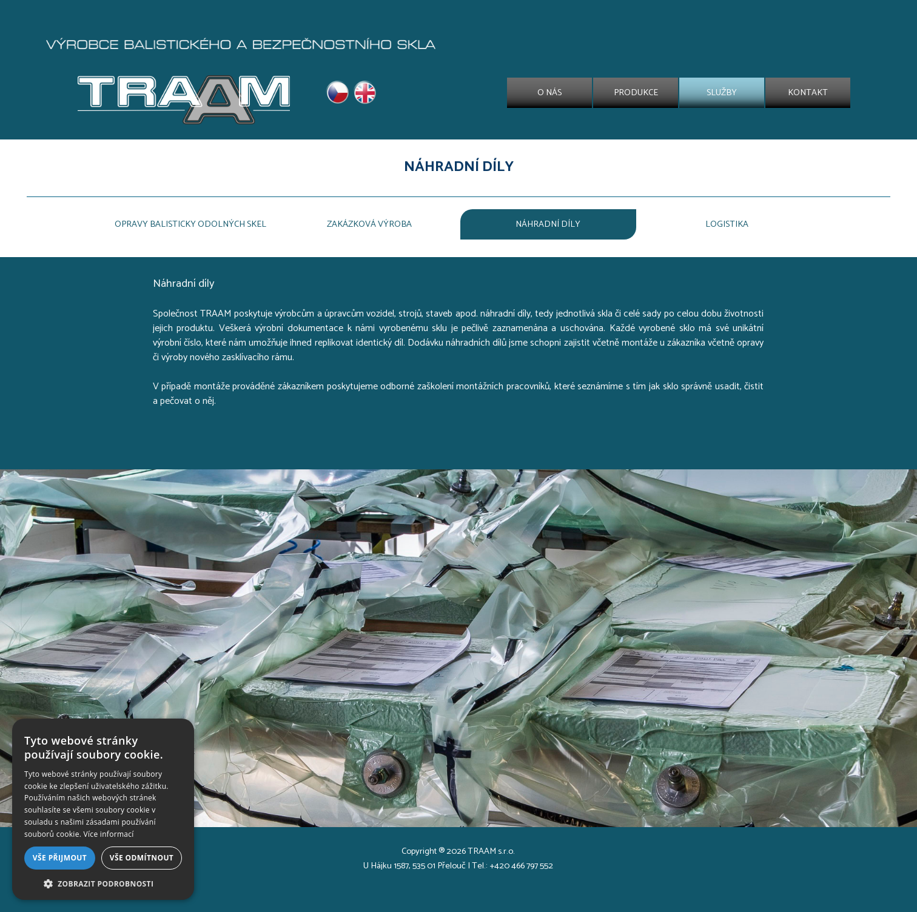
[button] (103, 882)
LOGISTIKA (726, 224)
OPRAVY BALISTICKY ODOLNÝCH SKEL (190, 224)
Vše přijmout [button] (60, 858)
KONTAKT (808, 93)
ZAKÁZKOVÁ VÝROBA (369, 224)
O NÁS (549, 93)
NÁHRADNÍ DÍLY (548, 224)
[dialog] (103, 809)
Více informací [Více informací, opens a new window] (109, 834)
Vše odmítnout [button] (141, 858)
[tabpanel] (458, 167)
